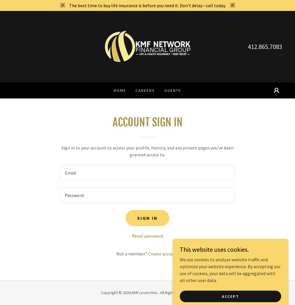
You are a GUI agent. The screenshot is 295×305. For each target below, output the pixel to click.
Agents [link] (172, 90)
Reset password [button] (147, 236)
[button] (276, 90)
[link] (147, 46)
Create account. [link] (163, 254)
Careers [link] (145, 90)
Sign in (147, 218)
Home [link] (120, 90)
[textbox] (147, 173)
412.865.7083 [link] (265, 47)
